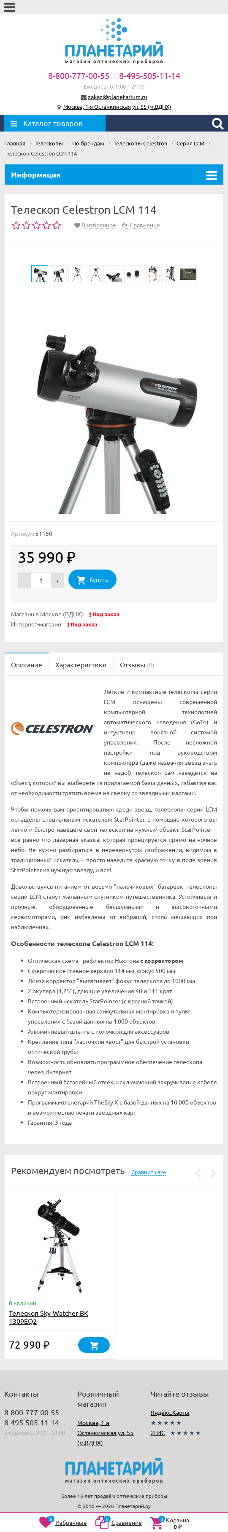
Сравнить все (148, 1171)
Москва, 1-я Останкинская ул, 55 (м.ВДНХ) (117, 106)
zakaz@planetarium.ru (117, 96)
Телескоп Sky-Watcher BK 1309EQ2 (48, 1317)
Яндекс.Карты (170, 1412)
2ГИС (158, 1432)
